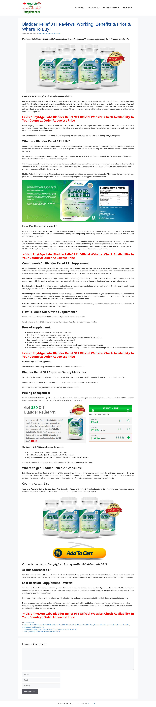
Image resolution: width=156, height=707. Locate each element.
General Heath (29, 623)
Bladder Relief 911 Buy (45, 625)
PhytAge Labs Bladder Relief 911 (33, 627)
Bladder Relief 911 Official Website (65, 625)
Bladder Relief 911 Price (85, 625)
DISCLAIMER (79, 8)
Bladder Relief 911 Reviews (103, 625)
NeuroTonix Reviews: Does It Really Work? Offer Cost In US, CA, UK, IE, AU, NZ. (51, 629)
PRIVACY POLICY (93, 8)
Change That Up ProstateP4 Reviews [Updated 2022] (42, 631)
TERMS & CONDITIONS (111, 8)
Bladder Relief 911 (31, 625)
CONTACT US (127, 8)
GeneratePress (93, 704)
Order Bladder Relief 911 (121, 625)
